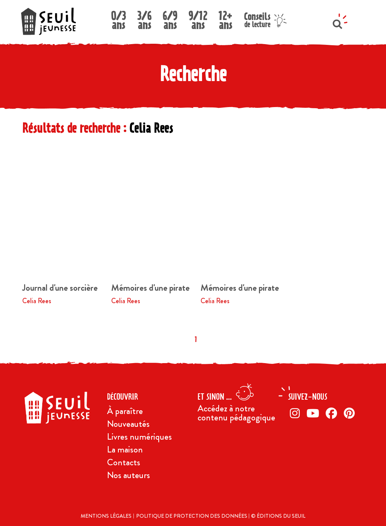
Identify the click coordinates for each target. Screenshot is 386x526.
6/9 (169, 18)
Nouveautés (128, 423)
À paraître (125, 411)
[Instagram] (296, 413)
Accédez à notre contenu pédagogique (236, 413)
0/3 (118, 18)
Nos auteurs (128, 475)
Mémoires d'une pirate (150, 287)
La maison (125, 449)
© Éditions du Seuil (278, 516)
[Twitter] (314, 413)
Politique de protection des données (192, 516)
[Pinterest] (351, 413)
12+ (225, 18)
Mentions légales (106, 516)
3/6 (144, 18)
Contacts (123, 462)
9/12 (197, 18)
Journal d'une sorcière (60, 287)
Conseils (257, 19)
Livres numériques (139, 436)
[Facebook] (333, 413)
